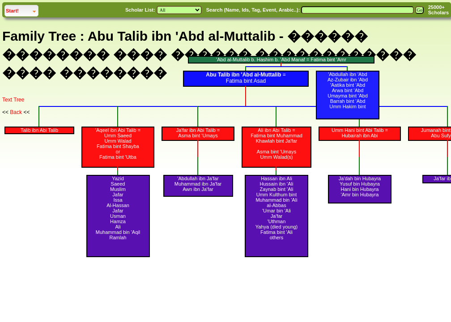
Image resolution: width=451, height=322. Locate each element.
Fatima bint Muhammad (276, 135)
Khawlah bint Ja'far (277, 141)
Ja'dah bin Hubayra (360, 178)
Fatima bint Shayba (118, 146)
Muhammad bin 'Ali (276, 200)
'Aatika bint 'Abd (347, 85)
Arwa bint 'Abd (348, 90)
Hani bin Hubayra (360, 189)
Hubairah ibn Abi (360, 135)
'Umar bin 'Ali (276, 210)
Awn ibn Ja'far (198, 189)
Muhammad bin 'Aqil (118, 232)
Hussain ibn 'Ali (277, 183)
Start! (22, 9)
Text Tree (13, 100)
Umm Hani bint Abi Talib (358, 130)
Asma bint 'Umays (197, 135)
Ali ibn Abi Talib (274, 130)
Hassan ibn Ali (276, 178)
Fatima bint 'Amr (328, 59)
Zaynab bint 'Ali (277, 189)
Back (16, 112)
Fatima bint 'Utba (117, 157)
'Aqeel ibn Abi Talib (115, 130)
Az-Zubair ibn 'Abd (348, 79)
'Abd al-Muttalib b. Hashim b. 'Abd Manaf (260, 59)
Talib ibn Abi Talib (39, 130)
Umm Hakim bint (347, 106)
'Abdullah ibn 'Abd (347, 74)
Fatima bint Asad (246, 81)
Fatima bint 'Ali (276, 232)
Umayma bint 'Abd (348, 95)
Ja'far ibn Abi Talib (196, 130)
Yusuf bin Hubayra (360, 183)
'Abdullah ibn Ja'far (197, 178)
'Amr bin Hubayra (360, 194)
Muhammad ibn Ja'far (197, 183)
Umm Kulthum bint (276, 194)
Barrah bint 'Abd (348, 101)
